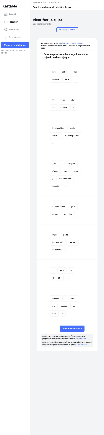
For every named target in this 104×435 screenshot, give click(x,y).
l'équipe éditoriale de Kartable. (72, 43)
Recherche (11, 29)
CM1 (45, 2)
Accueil (10, 14)
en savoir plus (81, 339)
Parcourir (11, 22)
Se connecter (13, 37)
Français (55, 2)
